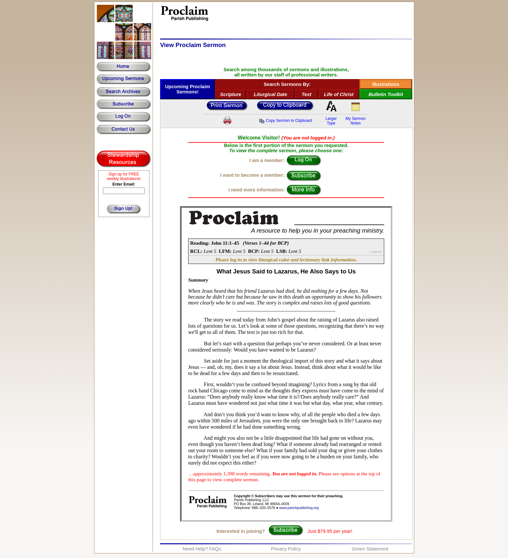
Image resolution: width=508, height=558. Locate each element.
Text (306, 94)
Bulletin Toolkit (386, 94)
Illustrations (385, 84)
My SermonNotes (356, 120)
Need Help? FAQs (202, 548)
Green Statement (370, 548)
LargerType (331, 120)
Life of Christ (338, 94)
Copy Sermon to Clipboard (285, 120)
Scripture (230, 94)
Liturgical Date (270, 94)
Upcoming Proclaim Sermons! (187, 89)
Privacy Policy (286, 548)
